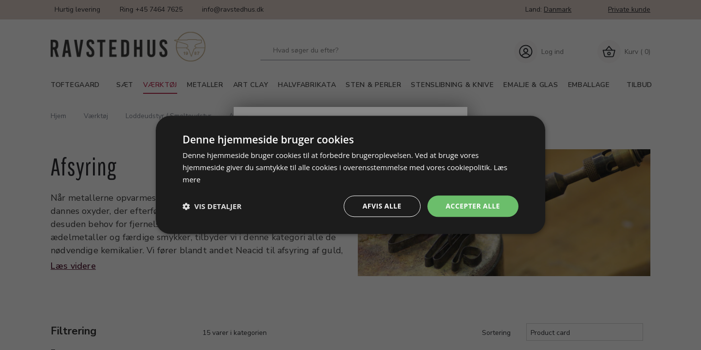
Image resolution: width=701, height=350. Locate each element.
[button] (212, 206)
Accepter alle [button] (473, 205)
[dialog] (350, 175)
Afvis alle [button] (382, 205)
